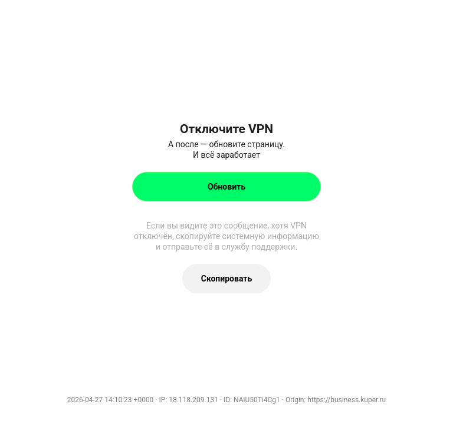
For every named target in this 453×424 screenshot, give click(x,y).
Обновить (226, 186)
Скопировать (226, 278)
